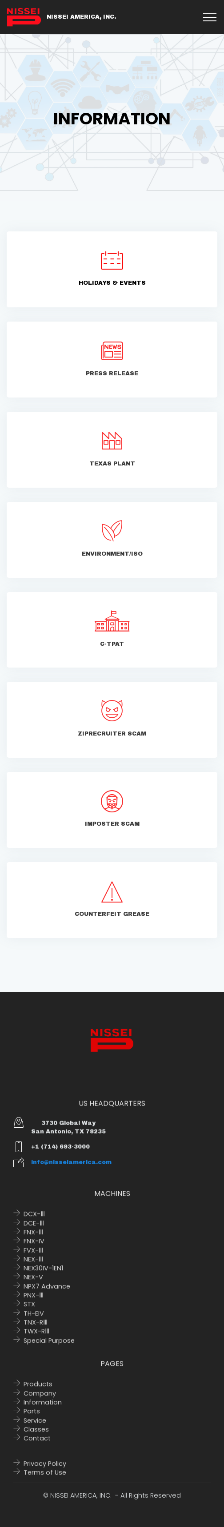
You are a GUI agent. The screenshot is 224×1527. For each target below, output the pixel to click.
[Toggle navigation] (210, 17)
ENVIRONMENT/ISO (112, 557)
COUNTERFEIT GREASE (112, 917)
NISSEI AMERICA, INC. (81, 17)
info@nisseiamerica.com (71, 1167)
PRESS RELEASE (112, 377)
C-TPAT (112, 647)
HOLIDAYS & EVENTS (112, 283)
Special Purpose (49, 1349)
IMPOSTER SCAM (112, 827)
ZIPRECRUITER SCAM (112, 737)
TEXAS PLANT (112, 467)
